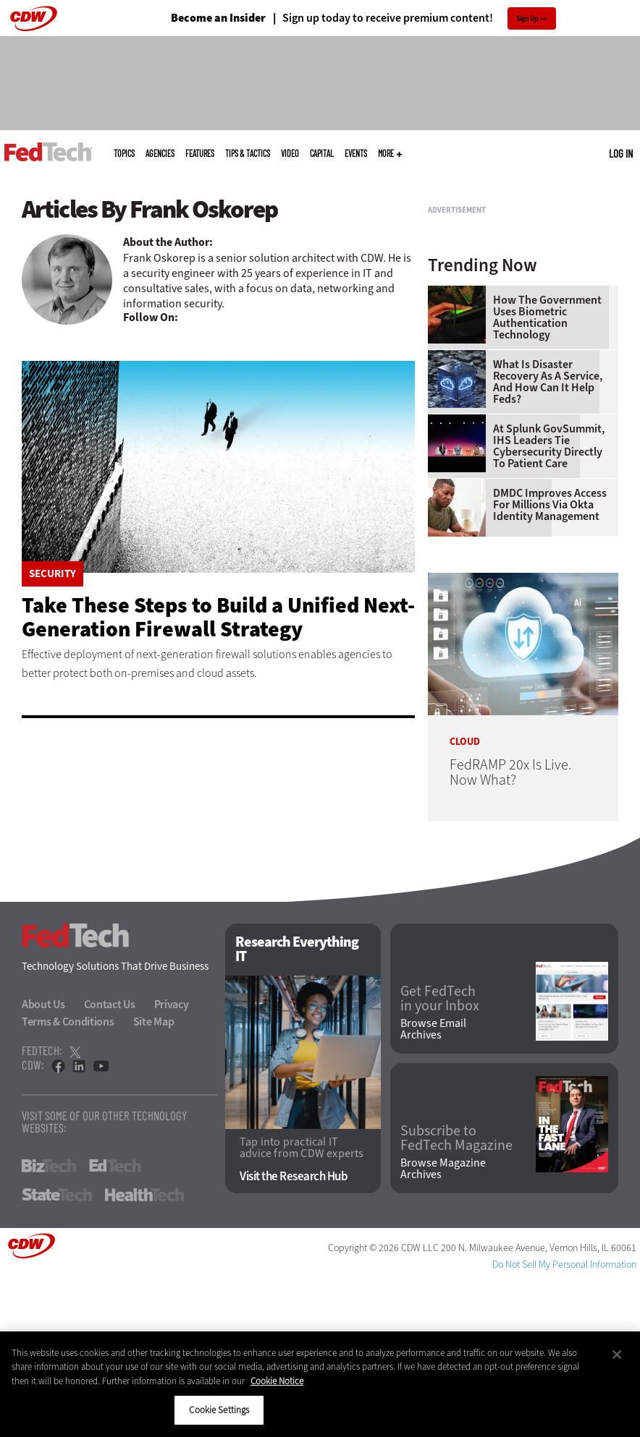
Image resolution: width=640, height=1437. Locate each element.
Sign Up (527, 18)
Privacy (171, 1163)
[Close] (617, 1354)
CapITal (322, 153)
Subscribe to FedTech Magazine (456, 1296)
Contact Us (109, 1163)
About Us (43, 1163)
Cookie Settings (219, 1410)
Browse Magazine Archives (443, 1327)
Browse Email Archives (433, 1187)
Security (52, 573)
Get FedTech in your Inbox (439, 1157)
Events (356, 153)
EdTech (115, 1324)
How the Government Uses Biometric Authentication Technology (547, 476)
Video (290, 153)
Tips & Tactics (247, 153)
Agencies (160, 153)
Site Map (153, 1180)
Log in (621, 153)
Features (199, 153)
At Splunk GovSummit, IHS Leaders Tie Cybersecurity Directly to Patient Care (549, 604)
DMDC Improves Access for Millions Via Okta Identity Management (550, 663)
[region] (320, 1384)
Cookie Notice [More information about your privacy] (276, 1381)
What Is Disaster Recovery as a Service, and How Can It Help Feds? (547, 540)
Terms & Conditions (68, 1180)
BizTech (49, 1324)
